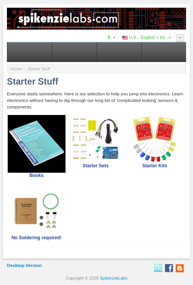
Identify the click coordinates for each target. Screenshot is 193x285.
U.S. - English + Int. (144, 37)
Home (16, 69)
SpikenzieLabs (114, 278)
